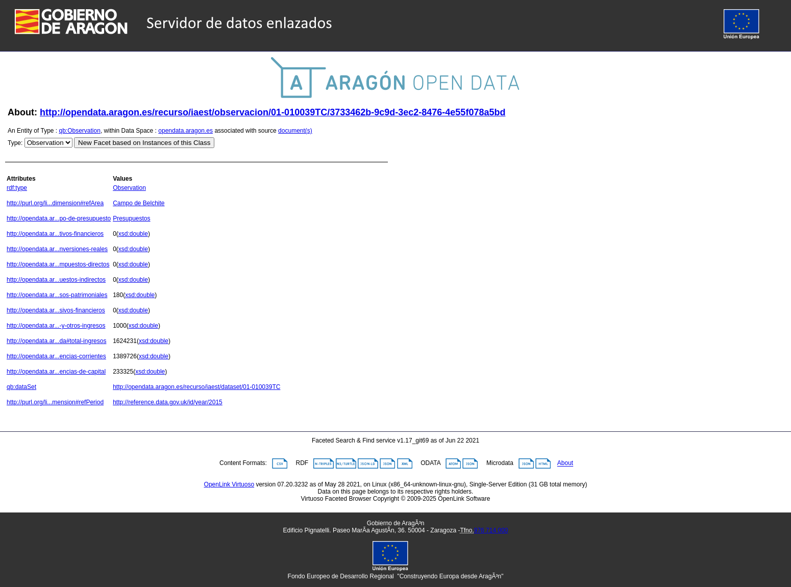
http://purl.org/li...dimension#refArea (55, 203)
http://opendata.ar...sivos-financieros (56, 310)
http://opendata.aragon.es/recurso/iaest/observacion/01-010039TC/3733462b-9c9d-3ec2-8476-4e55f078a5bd (272, 112)
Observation (129, 187)
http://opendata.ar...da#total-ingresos (56, 341)
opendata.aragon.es (185, 130)
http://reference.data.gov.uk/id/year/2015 (168, 402)
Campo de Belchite (138, 203)
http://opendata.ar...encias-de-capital (56, 371)
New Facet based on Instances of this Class (144, 142)
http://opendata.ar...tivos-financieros (55, 233)
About (565, 463)
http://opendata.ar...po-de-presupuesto (59, 218)
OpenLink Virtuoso (229, 484)
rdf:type (17, 187)
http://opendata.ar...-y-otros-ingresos (56, 325)
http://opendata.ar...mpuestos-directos (58, 264)
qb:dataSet (21, 386)
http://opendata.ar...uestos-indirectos (56, 279)
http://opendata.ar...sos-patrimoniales (57, 295)
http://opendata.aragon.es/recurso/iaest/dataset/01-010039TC (196, 386)
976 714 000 (491, 530)
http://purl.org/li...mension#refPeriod (55, 402)
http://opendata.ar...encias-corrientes (56, 356)
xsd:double (133, 233)
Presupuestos (131, 218)
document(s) (295, 130)
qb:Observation (80, 130)
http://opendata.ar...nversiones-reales (57, 249)
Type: (15, 142)
